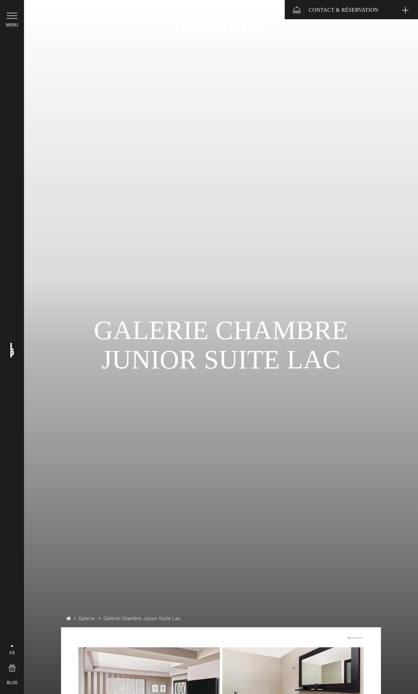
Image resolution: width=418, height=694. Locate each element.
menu (12, 24)
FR (12, 653)
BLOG (12, 682)
